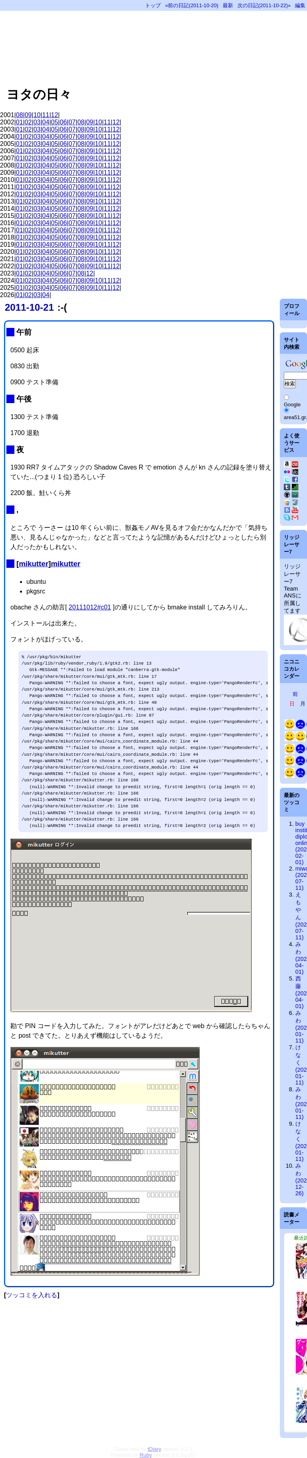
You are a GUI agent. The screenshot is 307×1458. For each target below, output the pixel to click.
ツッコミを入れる (31, 1295)
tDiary (154, 1449)
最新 (228, 5)
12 (54, 115)
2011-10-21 (29, 307)
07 (72, 122)
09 (28, 115)
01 (19, 122)
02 (28, 122)
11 (46, 115)
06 (63, 122)
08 (19, 115)
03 (37, 122)
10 (37, 115)
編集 (300, 5)
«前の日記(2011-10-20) (191, 5)
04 (46, 122)
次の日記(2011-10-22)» (264, 5)
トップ (153, 5)
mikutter (33, 563)
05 (54, 122)
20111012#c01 (90, 607)
